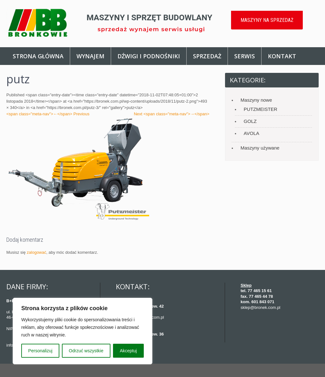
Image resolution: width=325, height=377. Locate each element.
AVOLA (251, 133)
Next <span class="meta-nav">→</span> (171, 114)
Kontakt (282, 56)
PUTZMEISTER (260, 109)
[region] (82, 331)
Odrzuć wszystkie (86, 350)
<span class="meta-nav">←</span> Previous (48, 114)
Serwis (244, 56)
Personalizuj (40, 350)
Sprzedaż (207, 56)
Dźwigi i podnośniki (148, 56)
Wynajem (90, 56)
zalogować (36, 252)
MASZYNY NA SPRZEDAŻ (267, 20)
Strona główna (38, 56)
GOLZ (250, 121)
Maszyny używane (260, 147)
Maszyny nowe (256, 100)
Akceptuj (128, 350)
